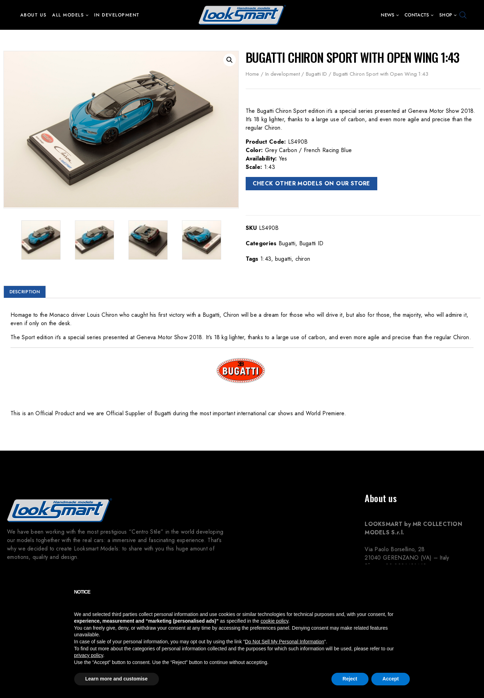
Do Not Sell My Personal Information (284, 641)
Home (252, 74)
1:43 (265, 259)
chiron (302, 259)
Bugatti (287, 243)
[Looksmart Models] (242, 15)
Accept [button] (391, 679)
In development (117, 15)
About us (33, 15)
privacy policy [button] (88, 655)
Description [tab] (24, 291)
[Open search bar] (463, 15)
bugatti (283, 259)
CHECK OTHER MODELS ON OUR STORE (311, 183)
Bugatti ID (316, 74)
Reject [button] (350, 679)
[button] (87, 15)
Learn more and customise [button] (116, 679)
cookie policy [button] (274, 621)
